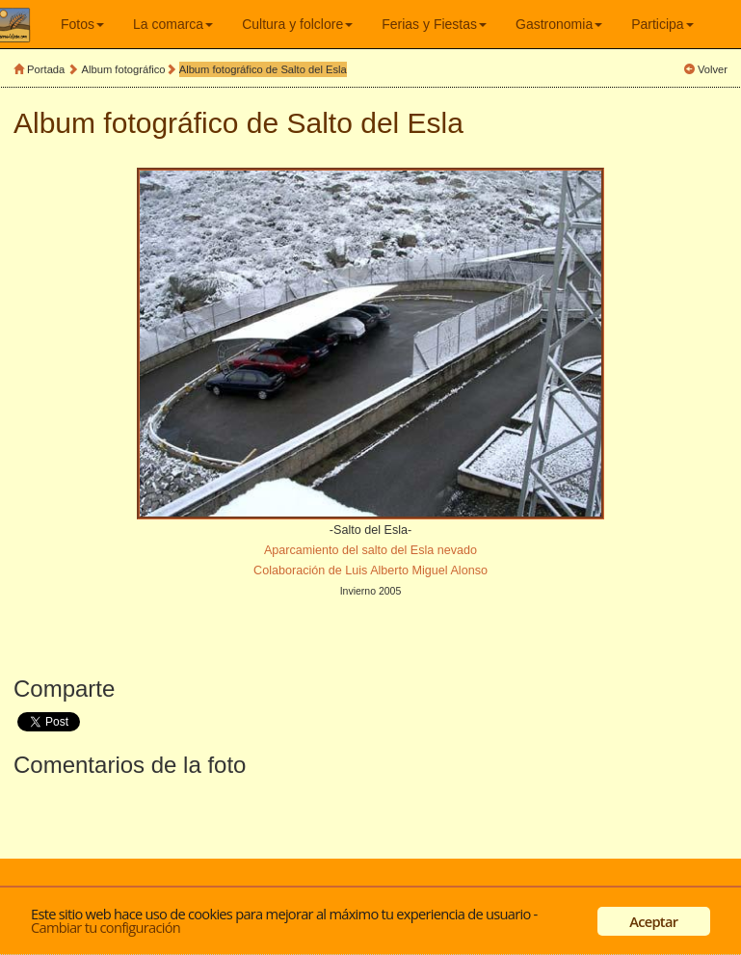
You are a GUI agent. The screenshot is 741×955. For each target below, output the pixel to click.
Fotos (82, 24)
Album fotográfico (124, 69)
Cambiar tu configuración (105, 927)
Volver (713, 69)
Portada (46, 69)
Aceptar (653, 921)
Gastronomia (559, 24)
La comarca (173, 24)
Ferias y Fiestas (434, 24)
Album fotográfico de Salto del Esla (263, 69)
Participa (662, 24)
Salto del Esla (375, 123)
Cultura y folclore (297, 24)
